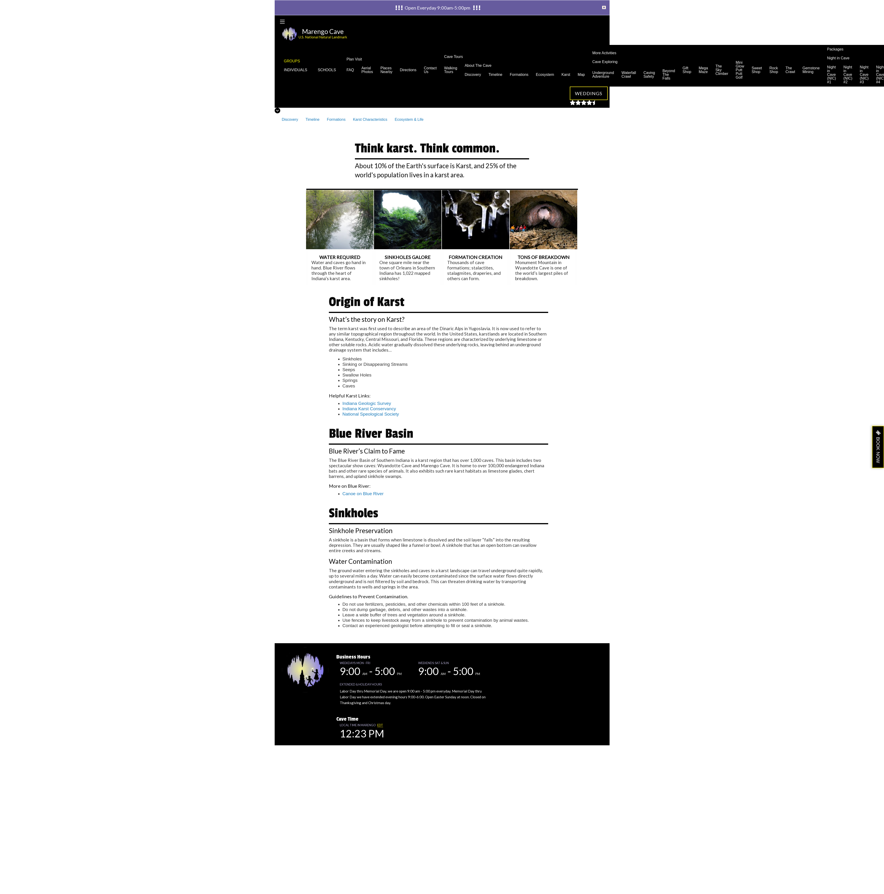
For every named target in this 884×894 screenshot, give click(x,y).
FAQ (350, 70)
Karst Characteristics (370, 119)
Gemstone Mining (811, 70)
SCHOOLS (328, 70)
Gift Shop (687, 70)
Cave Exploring (605, 62)
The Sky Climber (721, 70)
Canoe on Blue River (363, 493)
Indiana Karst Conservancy (369, 408)
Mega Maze (703, 70)
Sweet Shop (757, 70)
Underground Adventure (603, 74)
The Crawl (790, 70)
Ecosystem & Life (409, 119)
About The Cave (478, 65)
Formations (519, 75)
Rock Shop (773, 70)
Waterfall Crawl (628, 74)
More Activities (604, 53)
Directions (408, 70)
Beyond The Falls (669, 74)
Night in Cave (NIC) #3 (864, 74)
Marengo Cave (323, 31)
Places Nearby (386, 70)
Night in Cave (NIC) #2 (848, 74)
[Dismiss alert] (604, 8)
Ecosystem (545, 75)
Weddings (589, 93)
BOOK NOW (878, 450)
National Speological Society (370, 414)
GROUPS (292, 61)
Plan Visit (354, 59)
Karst (565, 75)
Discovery (473, 75)
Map (581, 75)
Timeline (495, 75)
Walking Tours (450, 70)
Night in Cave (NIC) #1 (831, 74)
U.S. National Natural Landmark (323, 37)
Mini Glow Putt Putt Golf (740, 69)
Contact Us (430, 70)
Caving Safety (649, 74)
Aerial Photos (367, 70)
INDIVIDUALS (297, 70)
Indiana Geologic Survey (366, 403)
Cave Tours (453, 57)
